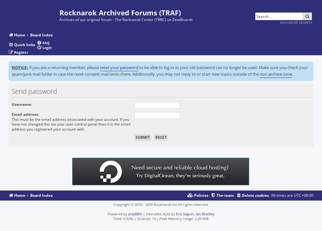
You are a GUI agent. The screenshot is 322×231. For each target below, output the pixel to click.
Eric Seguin (185, 214)
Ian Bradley (205, 214)
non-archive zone (276, 74)
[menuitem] (43, 42)
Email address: (25, 114)
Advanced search (296, 22)
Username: (22, 104)
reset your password (119, 67)
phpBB (133, 214)
